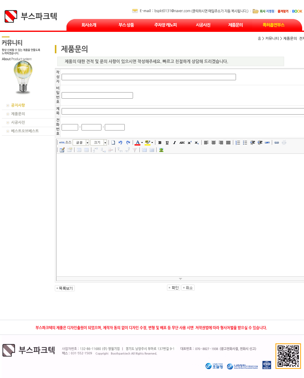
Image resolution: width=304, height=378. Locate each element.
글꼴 (79, 142)
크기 (97, 142)
